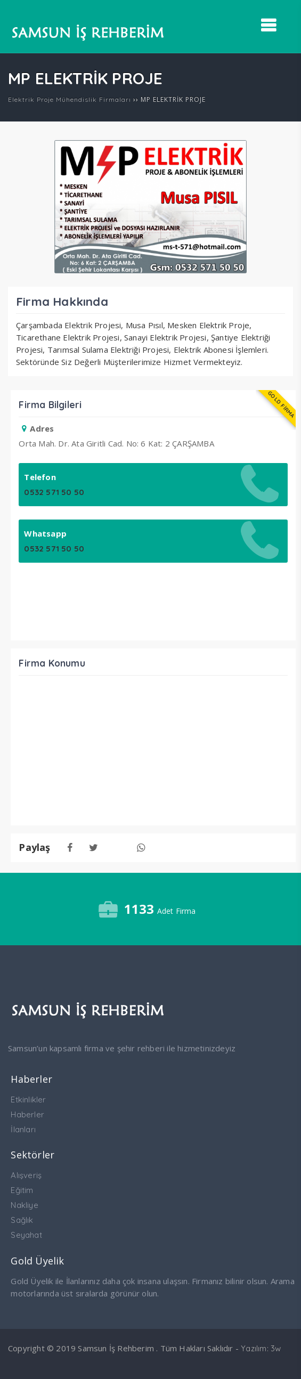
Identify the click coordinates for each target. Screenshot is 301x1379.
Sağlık (22, 1220)
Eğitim (22, 1190)
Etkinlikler (28, 1099)
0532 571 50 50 (54, 492)
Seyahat (26, 1235)
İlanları (23, 1129)
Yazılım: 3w (261, 1348)
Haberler (27, 1114)
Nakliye (24, 1205)
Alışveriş (26, 1175)
